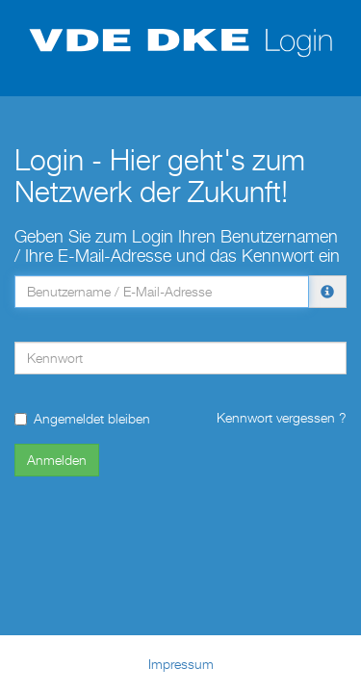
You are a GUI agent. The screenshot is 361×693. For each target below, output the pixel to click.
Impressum (181, 663)
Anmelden (57, 459)
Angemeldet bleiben (82, 418)
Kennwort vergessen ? (282, 417)
